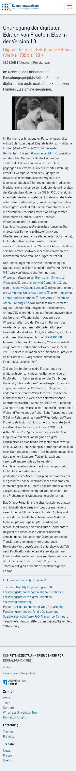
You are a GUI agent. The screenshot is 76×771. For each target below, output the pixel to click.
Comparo (62, 616)
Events (7, 760)
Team (6, 702)
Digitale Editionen (51, 592)
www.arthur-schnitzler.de (28, 580)
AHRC (55, 337)
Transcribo (48, 616)
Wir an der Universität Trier (20, 712)
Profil (6, 698)
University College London (29, 287)
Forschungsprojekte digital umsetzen (27, 597)
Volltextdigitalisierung (17, 602)
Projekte (8, 736)
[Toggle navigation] (69, 7)
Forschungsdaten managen (21, 592)
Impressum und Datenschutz (19, 673)
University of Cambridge (44, 282)
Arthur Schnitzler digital (30, 606)
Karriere (8, 707)
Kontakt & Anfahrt (15, 717)
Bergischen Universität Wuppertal (27, 153)
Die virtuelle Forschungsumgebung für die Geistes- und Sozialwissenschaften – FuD (33, 611)
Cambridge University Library (29, 292)
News (7, 750)
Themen (8, 731)
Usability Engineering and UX (34, 587)
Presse (7, 755)
